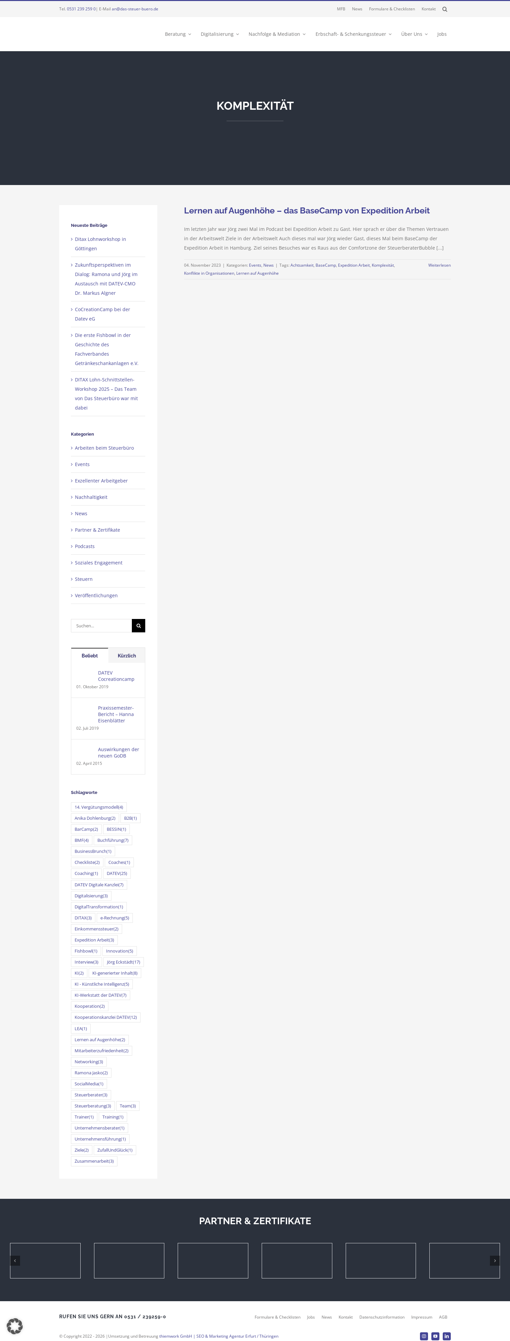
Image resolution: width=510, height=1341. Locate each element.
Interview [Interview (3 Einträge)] (86, 962)
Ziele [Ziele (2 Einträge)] (82, 1150)
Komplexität (383, 265)
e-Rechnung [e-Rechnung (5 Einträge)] (114, 917)
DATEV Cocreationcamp (116, 675)
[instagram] (424, 1336)
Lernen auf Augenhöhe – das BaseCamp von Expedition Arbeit (307, 210)
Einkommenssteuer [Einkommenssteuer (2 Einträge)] (96, 928)
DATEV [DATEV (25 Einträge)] (117, 873)
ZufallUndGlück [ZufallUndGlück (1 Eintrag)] (115, 1150)
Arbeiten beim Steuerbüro (104, 448)
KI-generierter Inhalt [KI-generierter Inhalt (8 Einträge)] (115, 973)
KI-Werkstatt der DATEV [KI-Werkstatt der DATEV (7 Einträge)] (100, 995)
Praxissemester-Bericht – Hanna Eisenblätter (116, 714)
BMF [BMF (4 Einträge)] (82, 840)
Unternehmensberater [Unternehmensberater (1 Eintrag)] (99, 1128)
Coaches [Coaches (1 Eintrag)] (119, 862)
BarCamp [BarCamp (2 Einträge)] (86, 829)
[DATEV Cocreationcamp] (85, 674)
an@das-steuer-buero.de (135, 9)
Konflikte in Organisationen (209, 273)
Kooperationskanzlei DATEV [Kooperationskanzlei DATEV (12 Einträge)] (106, 1017)
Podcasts (85, 546)
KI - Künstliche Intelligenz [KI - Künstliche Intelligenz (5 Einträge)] (102, 984)
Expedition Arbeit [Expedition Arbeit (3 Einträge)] (94, 940)
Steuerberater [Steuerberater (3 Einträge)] (91, 1094)
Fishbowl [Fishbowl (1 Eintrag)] (86, 951)
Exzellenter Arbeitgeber (101, 480)
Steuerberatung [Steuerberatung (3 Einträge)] (93, 1105)
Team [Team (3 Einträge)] (128, 1105)
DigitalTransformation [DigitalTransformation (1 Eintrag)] (99, 906)
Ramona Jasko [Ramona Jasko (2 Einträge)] (91, 1072)
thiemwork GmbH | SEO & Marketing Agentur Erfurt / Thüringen (218, 1336)
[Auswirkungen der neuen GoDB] (85, 750)
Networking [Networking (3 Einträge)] (89, 1061)
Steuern (84, 579)
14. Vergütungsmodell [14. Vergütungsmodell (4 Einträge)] (99, 807)
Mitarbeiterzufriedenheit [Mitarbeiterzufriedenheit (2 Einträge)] (102, 1050)
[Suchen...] (101, 625)
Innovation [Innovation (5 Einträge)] (119, 951)
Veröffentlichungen (96, 595)
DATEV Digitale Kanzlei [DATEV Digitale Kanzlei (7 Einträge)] (99, 884)
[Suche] (138, 625)
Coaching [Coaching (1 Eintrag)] (86, 873)
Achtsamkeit (302, 265)
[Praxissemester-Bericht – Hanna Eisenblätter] (85, 709)
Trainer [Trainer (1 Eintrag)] (84, 1117)
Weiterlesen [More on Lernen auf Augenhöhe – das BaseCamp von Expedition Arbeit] (439, 265)
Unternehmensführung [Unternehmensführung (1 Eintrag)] (100, 1139)
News (268, 265)
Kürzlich (127, 655)
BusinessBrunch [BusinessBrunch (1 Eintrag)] (93, 851)
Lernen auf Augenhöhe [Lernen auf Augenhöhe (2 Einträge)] (100, 1039)
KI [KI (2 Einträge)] (79, 973)
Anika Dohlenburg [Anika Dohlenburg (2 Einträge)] (95, 818)
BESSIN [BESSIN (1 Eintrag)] (116, 829)
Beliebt (90, 655)
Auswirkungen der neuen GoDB (118, 752)
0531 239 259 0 (81, 9)
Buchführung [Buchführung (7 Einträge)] (113, 840)
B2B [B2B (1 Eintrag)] (130, 818)
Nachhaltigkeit (91, 497)
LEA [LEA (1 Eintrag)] (81, 1028)
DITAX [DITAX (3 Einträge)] (83, 917)
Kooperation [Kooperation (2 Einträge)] (90, 1006)
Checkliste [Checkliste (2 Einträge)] (87, 862)
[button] (445, 9)
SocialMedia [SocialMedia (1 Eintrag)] (89, 1083)
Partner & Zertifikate (97, 530)
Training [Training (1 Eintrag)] (112, 1117)
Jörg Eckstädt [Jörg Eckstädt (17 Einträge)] (123, 962)
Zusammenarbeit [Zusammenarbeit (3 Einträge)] (94, 1161)
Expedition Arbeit (354, 265)
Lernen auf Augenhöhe (257, 273)
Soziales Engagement (98, 562)
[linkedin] (447, 1336)
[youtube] (435, 1336)
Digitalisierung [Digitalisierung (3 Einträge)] (91, 895)
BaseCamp (326, 265)
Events (255, 265)
